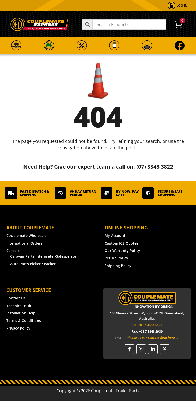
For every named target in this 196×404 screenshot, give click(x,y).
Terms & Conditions (23, 320)
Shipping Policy (118, 265)
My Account (115, 235)
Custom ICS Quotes (121, 243)
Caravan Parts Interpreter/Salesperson (43, 256)
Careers (13, 250)
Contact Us (16, 298)
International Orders (24, 243)
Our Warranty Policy (122, 250)
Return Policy (116, 258)
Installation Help (20, 313)
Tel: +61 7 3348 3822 (147, 324)
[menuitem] (177, 5)
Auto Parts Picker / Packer (33, 263)
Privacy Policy (18, 328)
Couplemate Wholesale (26, 235)
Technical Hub (18, 305)
